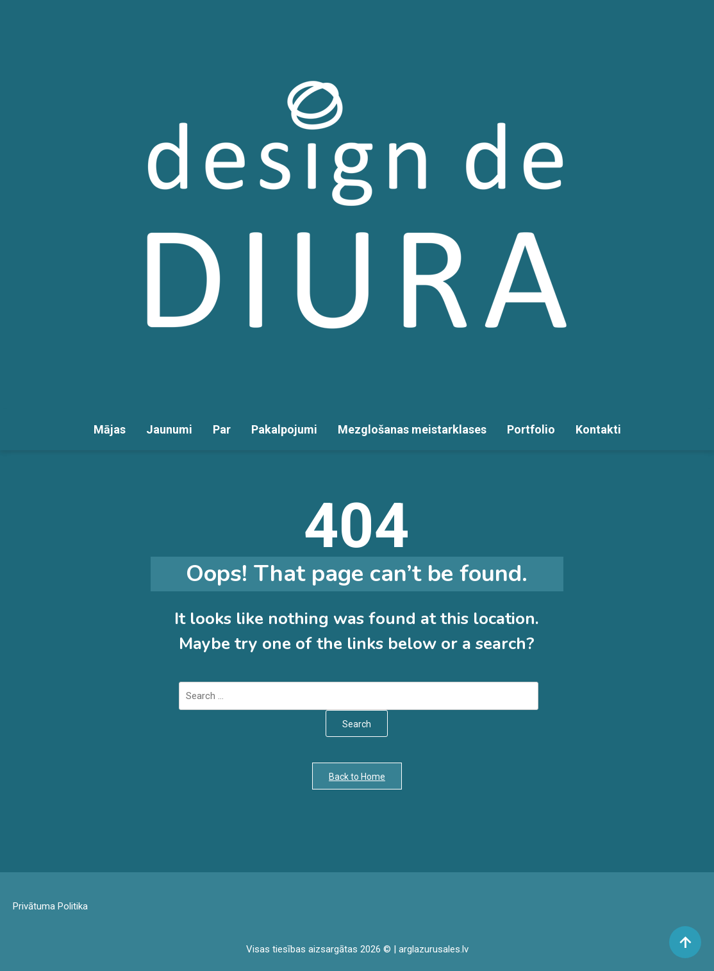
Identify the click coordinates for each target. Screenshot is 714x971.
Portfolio (531, 429)
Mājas (110, 429)
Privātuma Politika (50, 906)
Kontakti (598, 429)
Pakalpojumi (284, 429)
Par (222, 429)
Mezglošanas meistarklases (412, 429)
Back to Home (357, 777)
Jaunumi (169, 429)
